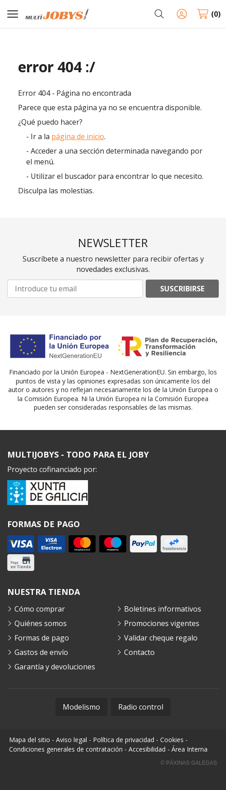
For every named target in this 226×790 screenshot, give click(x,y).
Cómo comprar (39, 609)
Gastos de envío (41, 652)
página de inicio (77, 136)
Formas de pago (41, 638)
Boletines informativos (162, 609)
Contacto (139, 652)
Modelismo (81, 707)
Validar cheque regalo (161, 638)
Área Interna (189, 749)
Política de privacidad (123, 739)
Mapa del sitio (29, 739)
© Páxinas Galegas (189, 763)
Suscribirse (182, 289)
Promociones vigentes (161, 623)
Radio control (140, 707)
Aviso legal (71, 739)
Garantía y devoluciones (54, 667)
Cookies (172, 739)
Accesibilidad (147, 749)
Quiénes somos (40, 623)
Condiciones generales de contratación (66, 749)
